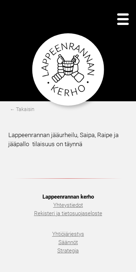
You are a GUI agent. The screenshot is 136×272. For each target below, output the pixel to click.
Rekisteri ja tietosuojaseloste (68, 213)
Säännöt (68, 242)
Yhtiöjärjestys (68, 234)
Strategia (68, 250)
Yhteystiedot (68, 205)
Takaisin (25, 109)
